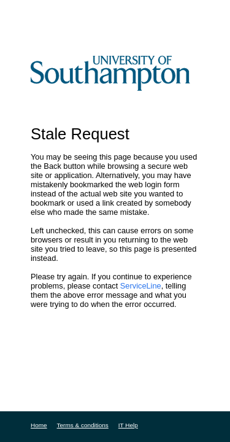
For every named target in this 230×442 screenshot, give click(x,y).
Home (39, 425)
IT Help (128, 425)
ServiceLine (140, 285)
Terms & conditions (83, 425)
